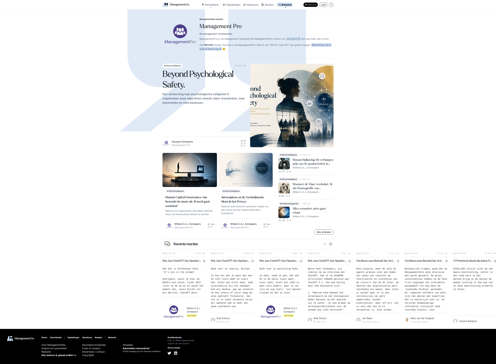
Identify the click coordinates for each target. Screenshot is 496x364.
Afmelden (128, 344)
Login (323, 4)
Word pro (310, 4)
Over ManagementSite (53, 344)
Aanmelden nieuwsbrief (136, 348)
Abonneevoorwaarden (94, 344)
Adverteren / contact (93, 351)
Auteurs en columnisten (54, 348)
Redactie (46, 351)
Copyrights (88, 355)
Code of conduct (91, 348)
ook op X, (292, 38)
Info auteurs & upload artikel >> (59, 355)
